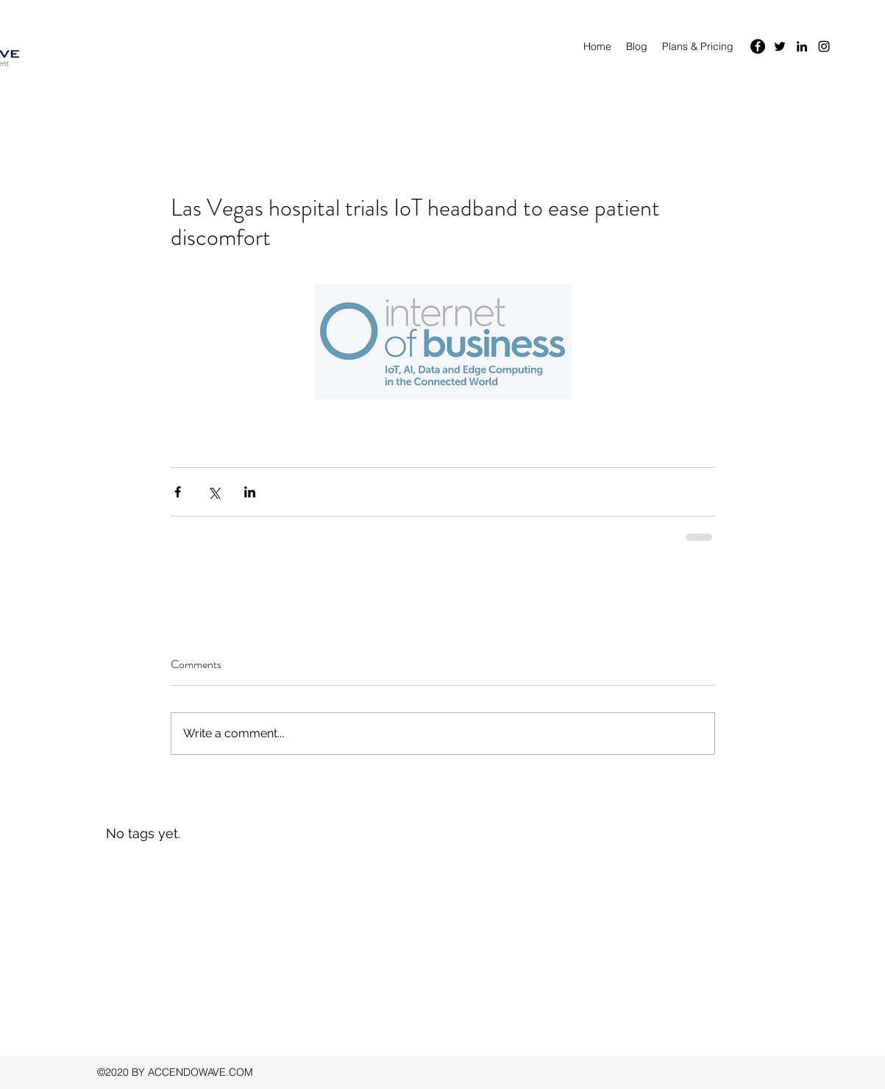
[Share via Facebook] (178, 492)
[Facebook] (757, 46)
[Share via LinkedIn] (250, 492)
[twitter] (779, 46)
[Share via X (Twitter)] (214, 492)
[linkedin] (802, 46)
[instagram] (824, 46)
